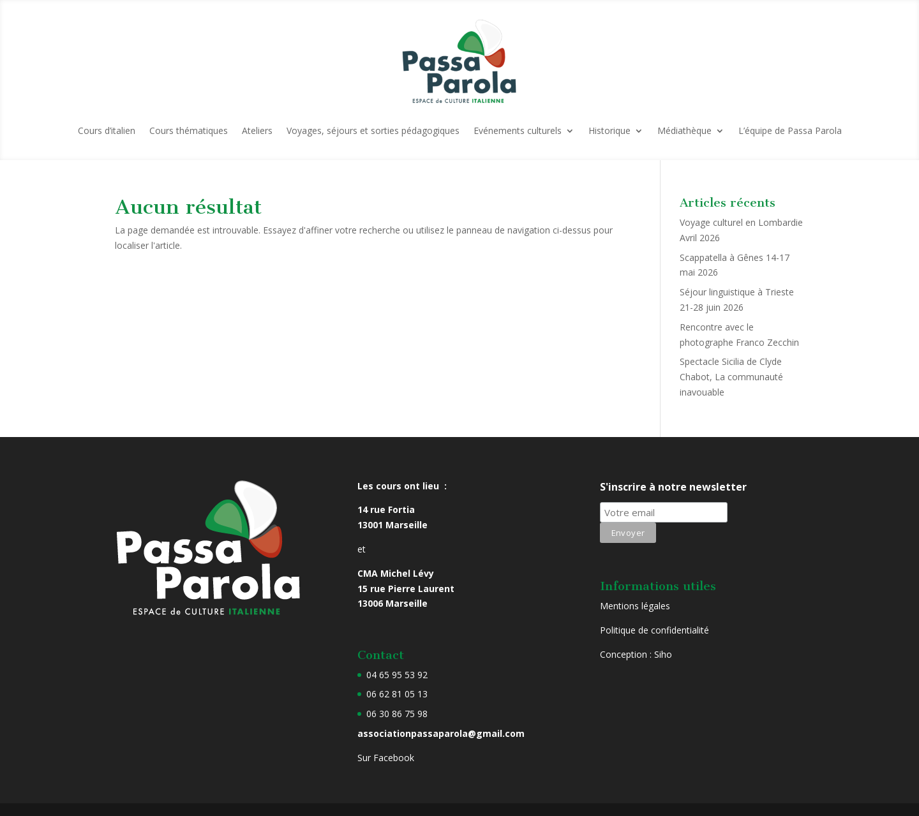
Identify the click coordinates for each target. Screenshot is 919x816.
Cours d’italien (106, 130)
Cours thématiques (188, 130)
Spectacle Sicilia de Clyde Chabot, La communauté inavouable (731, 376)
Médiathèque (684, 130)
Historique (609, 130)
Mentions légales (635, 606)
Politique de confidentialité (654, 630)
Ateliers (257, 130)
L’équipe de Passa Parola (790, 130)
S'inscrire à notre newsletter (673, 487)
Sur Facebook (385, 758)
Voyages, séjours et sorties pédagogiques (373, 130)
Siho (663, 654)
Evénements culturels (518, 130)
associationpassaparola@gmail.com (441, 733)
